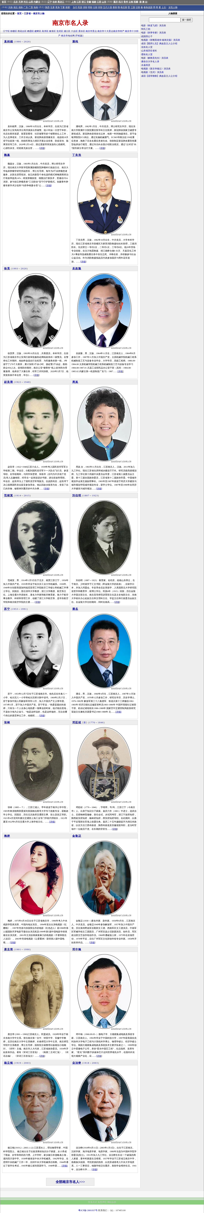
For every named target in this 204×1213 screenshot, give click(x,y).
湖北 (15, 7)
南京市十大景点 (105, 31)
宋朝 (100, 7)
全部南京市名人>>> (70, 1182)
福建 (94, 2)
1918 (86, 1063)
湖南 (20, 7)
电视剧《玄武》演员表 (152, 72)
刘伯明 (76, 495)
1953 (15, 609)
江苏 (78, 2)
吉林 (54, 2)
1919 (18, 1063)
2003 (27, 1063)
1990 (27, 949)
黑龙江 (61, 2)
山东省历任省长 (149, 50)
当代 (75, 7)
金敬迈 (76, 835)
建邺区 (37, 31)
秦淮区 (52, 31)
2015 (27, 495)
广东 (25, 7)
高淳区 (45, 31)
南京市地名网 (68, 35)
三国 (133, 7)
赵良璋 (8, 382)
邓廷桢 (76, 722)
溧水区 (81, 31)
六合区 (74, 31)
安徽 (89, 2)
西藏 (136, 2)
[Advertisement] (172, 110)
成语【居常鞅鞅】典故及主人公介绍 (159, 76)
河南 (10, 7)
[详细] (42, 148)
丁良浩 (76, 155)
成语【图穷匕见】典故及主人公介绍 (159, 43)
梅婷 (7, 835)
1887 (86, 495)
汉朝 (138, 7)
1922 (18, 382)
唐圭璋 (8, 949)
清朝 (85, 7)
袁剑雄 (8, 41)
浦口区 (67, 31)
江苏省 (27, 13)
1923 (95, 495)
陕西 (47, 7)
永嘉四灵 (145, 65)
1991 (24, 609)
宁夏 (62, 7)
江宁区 (6, 31)
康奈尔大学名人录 (150, 61)
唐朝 (115, 7)
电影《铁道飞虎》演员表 (153, 25)
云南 (131, 2)
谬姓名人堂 (146, 54)
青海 (57, 7)
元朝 (95, 7)
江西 (99, 2)
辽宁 (49, 2)
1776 (92, 722)
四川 (120, 2)
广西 (30, 7)
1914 (18, 495)
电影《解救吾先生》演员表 (154, 58)
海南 (36, 7)
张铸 (7, 722)
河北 (25, 2)
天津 (20, 2)
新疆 (67, 7)
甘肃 (52, 7)
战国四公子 (146, 36)
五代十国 (107, 7)
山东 (104, 2)
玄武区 (59, 31)
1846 (101, 722)
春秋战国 (147, 7)
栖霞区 (30, 31)
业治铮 (76, 1062)
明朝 (90, 7)
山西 (30, 2)
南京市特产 (118, 31)
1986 (18, 41)
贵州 (125, 2)
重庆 (115, 2)
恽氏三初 (145, 29)
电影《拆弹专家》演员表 (153, 32)
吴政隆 (76, 268)
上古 (163, 7)
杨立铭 (8, 1062)
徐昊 (7, 268)
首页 (4, 2)
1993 (15, 268)
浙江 (83, 2)
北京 (15, 2)
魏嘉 (7, 155)
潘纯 (75, 41)
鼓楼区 (13, 31)
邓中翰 (76, 949)
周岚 (75, 382)
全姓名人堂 (146, 47)
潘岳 (75, 609)
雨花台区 (22, 31)
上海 (73, 2)
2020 (27, 41)
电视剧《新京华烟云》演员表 (155, 68)
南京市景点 (91, 31)
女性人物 (172, 7)
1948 (27, 382)
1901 (18, 949)
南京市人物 (38, 13)
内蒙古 (37, 2)
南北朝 (123, 7)
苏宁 (7, 609)
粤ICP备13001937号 (88, 1210)
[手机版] (79, 35)
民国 (80, 7)
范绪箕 (8, 495)
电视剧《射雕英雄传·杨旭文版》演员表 (160, 40)
